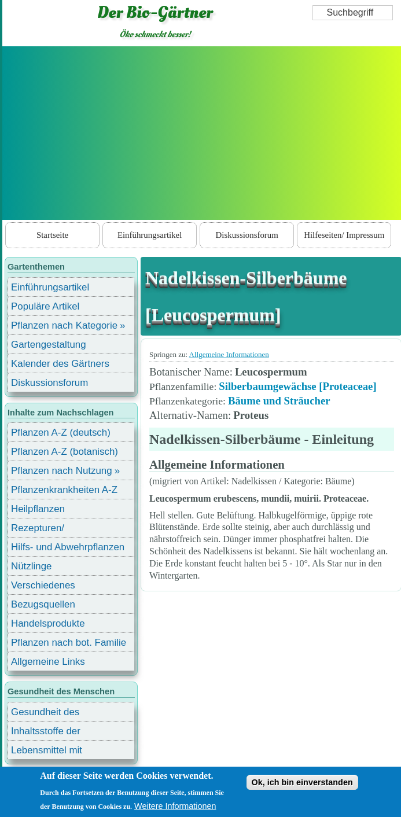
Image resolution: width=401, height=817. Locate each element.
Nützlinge (31, 566)
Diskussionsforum (247, 235)
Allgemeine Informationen (229, 354)
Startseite (52, 235)
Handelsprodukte (48, 623)
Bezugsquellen (43, 604)
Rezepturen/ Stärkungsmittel (44, 529)
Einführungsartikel (149, 235)
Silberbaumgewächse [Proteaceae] (297, 386)
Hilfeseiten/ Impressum (344, 235)
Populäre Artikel (45, 306)
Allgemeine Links (48, 661)
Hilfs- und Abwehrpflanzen (67, 547)
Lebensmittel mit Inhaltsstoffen (46, 752)
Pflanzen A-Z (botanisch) (64, 451)
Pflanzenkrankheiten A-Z (64, 489)
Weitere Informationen (175, 806)
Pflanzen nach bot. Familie (68, 642)
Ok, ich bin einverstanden (302, 782)
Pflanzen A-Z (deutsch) (61, 432)
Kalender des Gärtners (60, 363)
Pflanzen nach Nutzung (61, 470)
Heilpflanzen (38, 508)
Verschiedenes (43, 585)
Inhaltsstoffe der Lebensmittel (45, 733)
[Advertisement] (202, 133)
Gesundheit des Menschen (45, 713)
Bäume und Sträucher (279, 401)
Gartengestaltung (48, 344)
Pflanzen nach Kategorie (64, 325)
